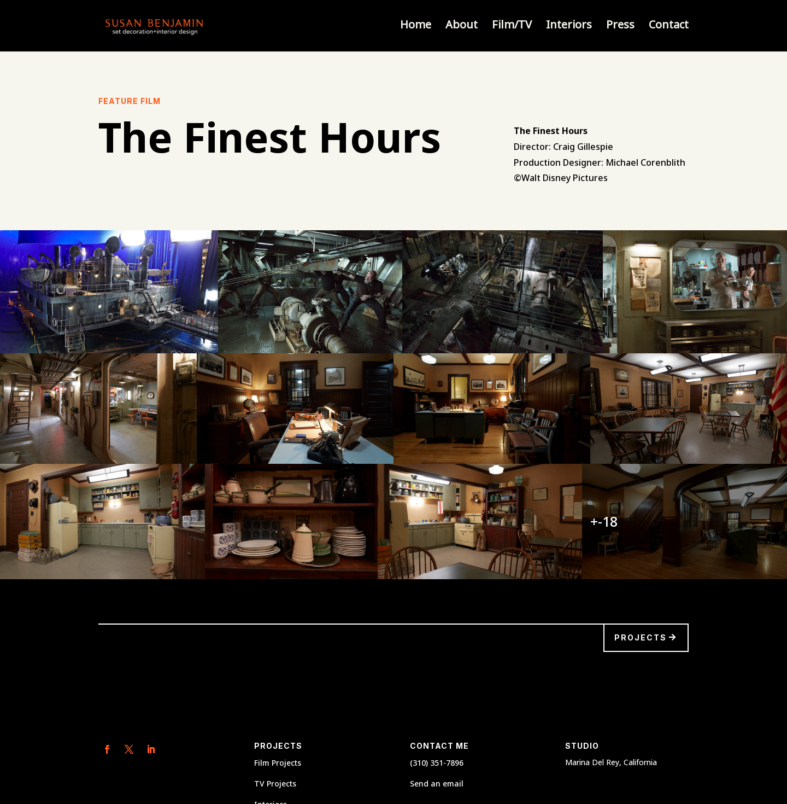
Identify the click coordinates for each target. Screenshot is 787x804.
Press (620, 27)
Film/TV (512, 27)
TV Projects (275, 783)
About (461, 27)
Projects (640, 637)
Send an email (436, 783)
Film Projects (277, 763)
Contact (669, 27)
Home (415, 27)
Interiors (569, 27)
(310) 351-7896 (436, 763)
